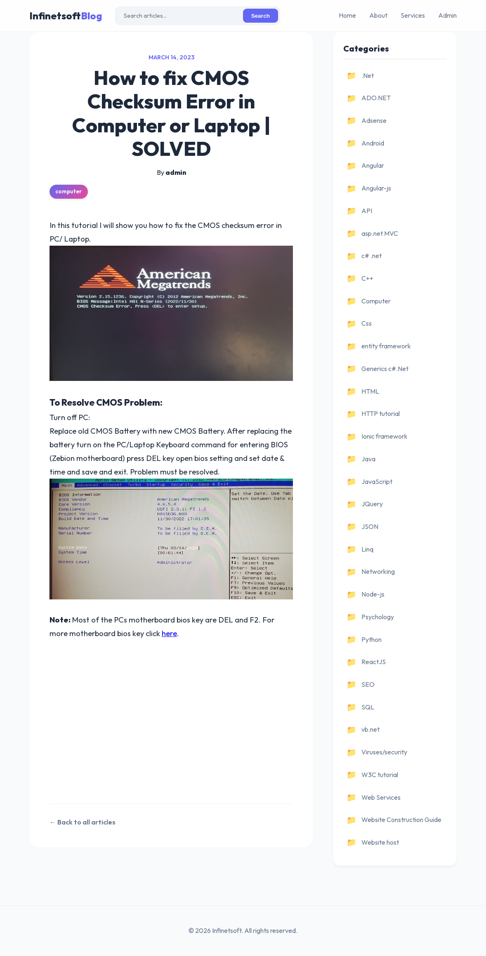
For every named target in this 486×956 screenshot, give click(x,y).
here (169, 633)
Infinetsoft (65, 15)
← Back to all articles (83, 822)
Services (413, 15)
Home (347, 15)
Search (260, 16)
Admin (447, 15)
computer (68, 191)
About (378, 15)
